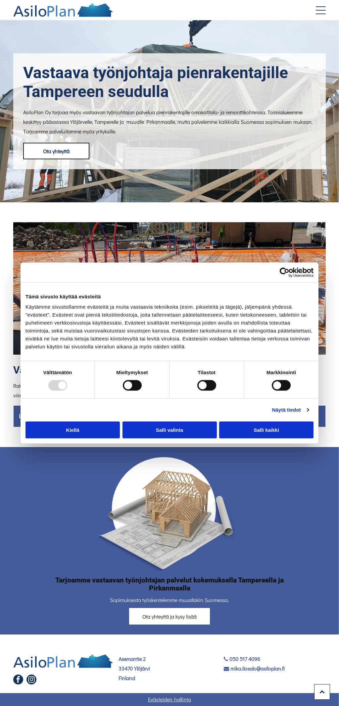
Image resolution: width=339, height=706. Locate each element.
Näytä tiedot (286, 410)
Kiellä (72, 429)
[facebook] (18, 680)
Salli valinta (169, 429)
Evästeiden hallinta (169, 699)
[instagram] (31, 680)
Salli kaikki (266, 429)
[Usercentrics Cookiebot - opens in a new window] (285, 272)
